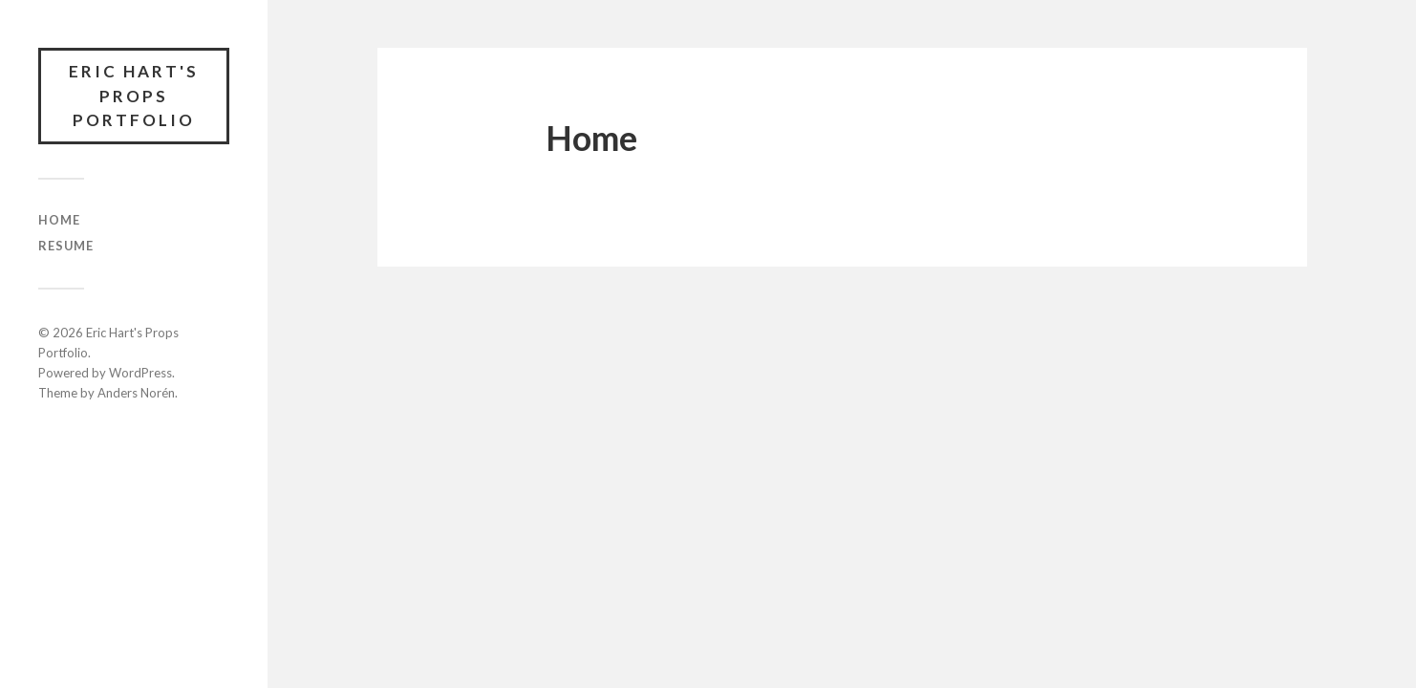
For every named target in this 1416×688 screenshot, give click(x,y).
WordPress (140, 372)
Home (59, 219)
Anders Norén (136, 392)
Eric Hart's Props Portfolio (134, 95)
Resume (66, 245)
